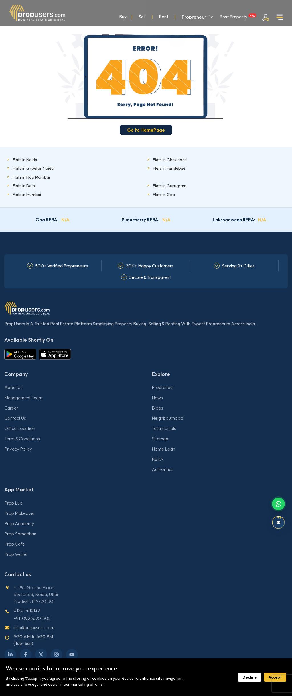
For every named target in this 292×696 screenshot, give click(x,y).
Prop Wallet (15, 554)
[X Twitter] (41, 654)
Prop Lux (13, 503)
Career (11, 408)
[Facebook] (26, 654)
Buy (123, 16)
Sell (142, 16)
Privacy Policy (18, 449)
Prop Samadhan (20, 534)
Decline (249, 677)
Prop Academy (19, 523)
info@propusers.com (33, 627)
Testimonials (164, 428)
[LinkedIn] (10, 654)
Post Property (238, 16)
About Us (13, 387)
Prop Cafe (14, 544)
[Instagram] (56, 654)
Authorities (162, 469)
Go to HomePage (146, 130)
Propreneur (198, 17)
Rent (163, 16)
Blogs (157, 408)
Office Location (19, 428)
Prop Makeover (19, 513)
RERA (157, 459)
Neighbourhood (167, 418)
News (157, 397)
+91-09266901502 (32, 618)
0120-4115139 (26, 610)
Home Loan (163, 449)
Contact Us (15, 418)
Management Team (23, 397)
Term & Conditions (22, 438)
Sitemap (160, 438)
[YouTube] (72, 654)
